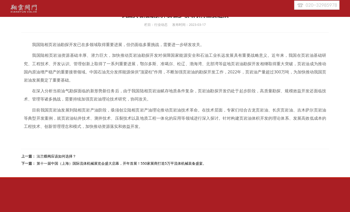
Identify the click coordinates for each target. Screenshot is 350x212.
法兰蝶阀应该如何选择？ (56, 156)
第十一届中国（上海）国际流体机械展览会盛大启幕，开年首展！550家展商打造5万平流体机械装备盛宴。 (121, 163)
